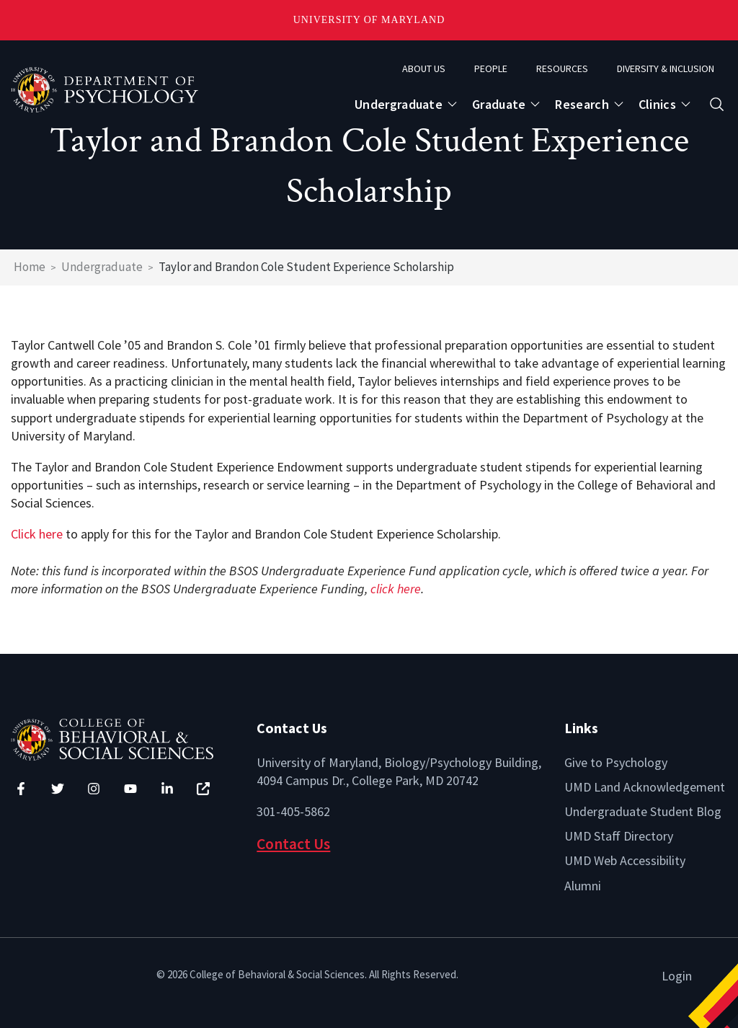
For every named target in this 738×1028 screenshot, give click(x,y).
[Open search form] (716, 104)
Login (677, 975)
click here (395, 588)
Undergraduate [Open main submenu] (399, 104)
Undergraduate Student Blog (642, 811)
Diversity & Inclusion (665, 68)
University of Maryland (369, 19)
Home (29, 267)
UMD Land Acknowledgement (644, 787)
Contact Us (293, 844)
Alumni (582, 885)
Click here (37, 534)
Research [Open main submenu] (581, 104)
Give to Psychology (615, 762)
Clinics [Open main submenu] (657, 104)
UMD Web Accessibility (624, 860)
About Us (423, 68)
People (490, 68)
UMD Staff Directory (618, 836)
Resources (562, 68)
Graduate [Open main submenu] (498, 104)
